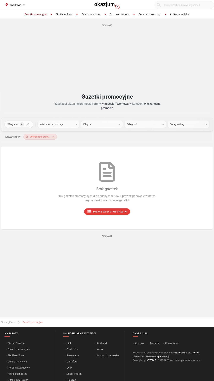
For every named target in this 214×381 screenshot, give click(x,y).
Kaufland (101, 343)
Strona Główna (16, 343)
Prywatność (172, 343)
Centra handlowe (17, 361)
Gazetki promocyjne (19, 349)
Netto (99, 349)
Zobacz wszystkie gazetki (107, 212)
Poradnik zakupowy (19, 367)
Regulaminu (181, 352)
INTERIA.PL (152, 360)
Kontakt (139, 343)
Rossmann (73, 355)
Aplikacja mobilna (17, 373)
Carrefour (72, 361)
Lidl (69, 343)
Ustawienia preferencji (157, 356)
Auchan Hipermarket (108, 355)
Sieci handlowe (16, 355)
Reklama (154, 343)
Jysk (69, 367)
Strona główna (8, 322)
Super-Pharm (74, 373)
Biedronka (72, 349)
